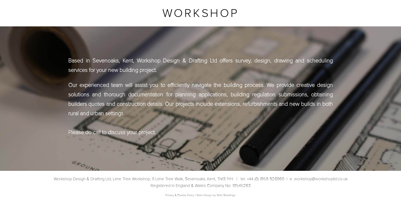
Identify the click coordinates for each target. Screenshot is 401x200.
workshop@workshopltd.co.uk (318, 178)
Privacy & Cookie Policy (179, 195)
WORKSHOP (200, 13)
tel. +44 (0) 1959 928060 (261, 178)
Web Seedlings (226, 195)
